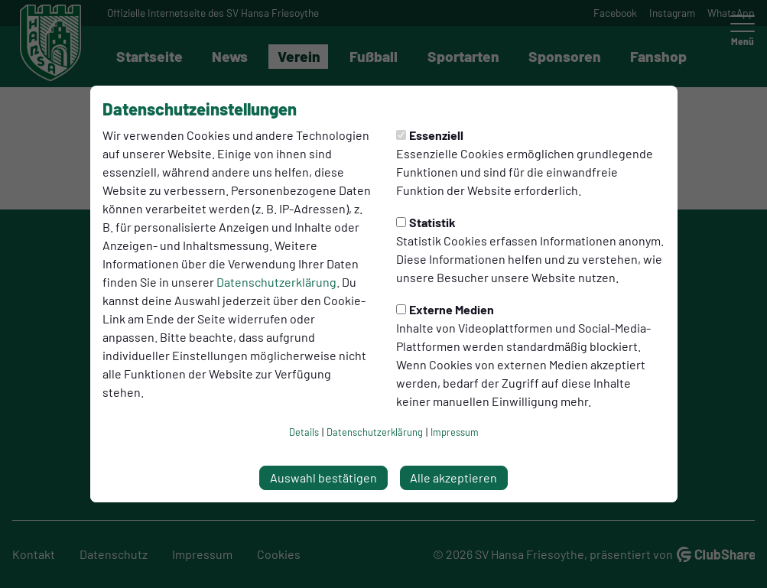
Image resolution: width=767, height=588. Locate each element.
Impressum (455, 432)
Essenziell (429, 135)
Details (304, 432)
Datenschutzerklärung (276, 282)
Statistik (426, 222)
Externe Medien (445, 309)
